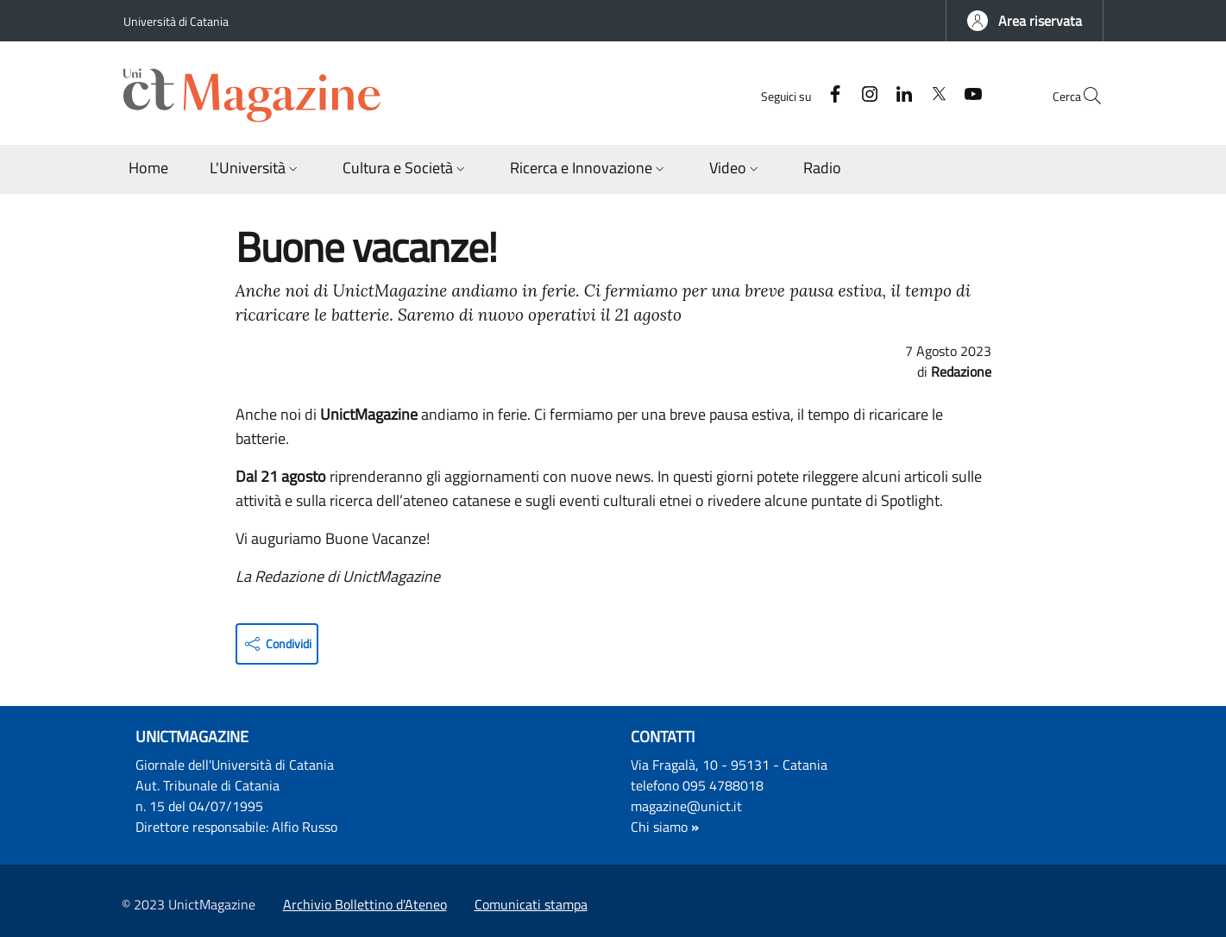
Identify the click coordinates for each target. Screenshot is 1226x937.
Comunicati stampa (531, 904)
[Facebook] (795, 95)
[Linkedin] (864, 95)
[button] (1024, 20)
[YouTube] (933, 95)
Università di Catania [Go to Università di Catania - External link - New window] (176, 21)
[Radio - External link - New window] (822, 169)
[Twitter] (899, 95)
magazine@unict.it (686, 806)
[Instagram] (830, 95)
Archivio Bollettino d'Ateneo (365, 904)
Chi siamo (659, 826)
